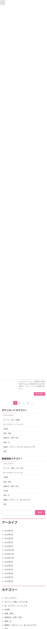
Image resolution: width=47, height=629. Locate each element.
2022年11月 (9, 554)
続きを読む (39, 394)
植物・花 (6, 442)
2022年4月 (9, 581)
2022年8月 (9, 566)
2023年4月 (9, 534)
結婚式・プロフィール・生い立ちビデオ (16, 500)
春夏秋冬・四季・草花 (10, 438)
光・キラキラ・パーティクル (13, 424)
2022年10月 (9, 558)
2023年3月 (9, 538)
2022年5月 (9, 577)
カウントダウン (8, 415)
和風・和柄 (7, 433)
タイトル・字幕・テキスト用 (13, 468)
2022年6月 (9, 573)
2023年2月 (9, 542)
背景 (4, 451)
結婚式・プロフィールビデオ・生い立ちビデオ (19, 447)
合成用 (5, 429)
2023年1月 (9, 546)
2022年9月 (9, 562)
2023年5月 (9, 531)
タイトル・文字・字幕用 (11, 420)
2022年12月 (9, 550)
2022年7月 (9, 569)
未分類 (5, 491)
